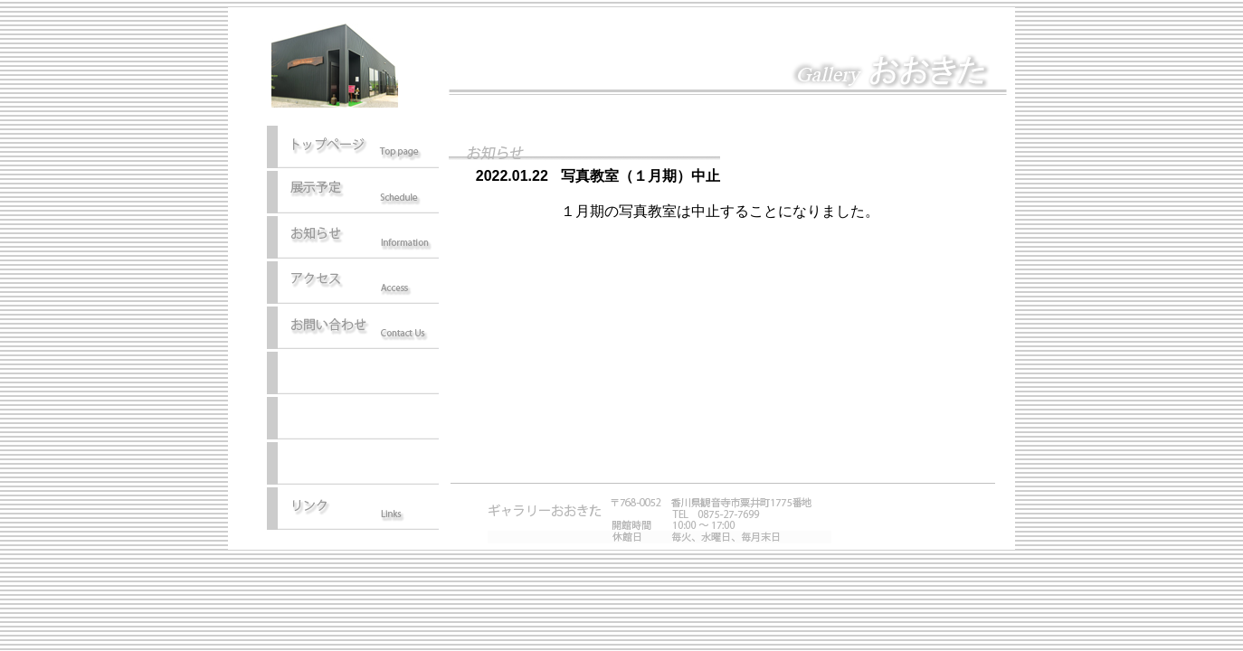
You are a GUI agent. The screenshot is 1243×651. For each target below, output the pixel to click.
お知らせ (353, 238)
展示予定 (353, 193)
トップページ (353, 148)
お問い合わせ (353, 329)
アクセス (353, 284)
